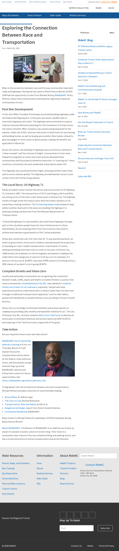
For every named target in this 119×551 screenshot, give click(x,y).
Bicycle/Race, (11, 397)
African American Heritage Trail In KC (96, 160)
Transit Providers (20, 2)
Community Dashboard (16, 411)
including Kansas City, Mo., (34, 283)
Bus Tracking (6, 2)
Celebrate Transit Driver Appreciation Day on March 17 (96, 63)
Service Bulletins (79, 8)
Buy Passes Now (9, 473)
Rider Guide (55, 15)
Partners (64, 473)
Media (90, 545)
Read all (82, 168)
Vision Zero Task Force (49, 315)
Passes (40, 468)
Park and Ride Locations (37, 2)
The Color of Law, (13, 400)
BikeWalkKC (60, 95)
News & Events (67, 483)
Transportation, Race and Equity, (20, 404)
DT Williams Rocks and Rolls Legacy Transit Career (95, 50)
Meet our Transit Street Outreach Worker (94, 135)
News (98, 8)
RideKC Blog (85, 40)
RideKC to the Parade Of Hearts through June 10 (97, 103)
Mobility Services (78, 15)
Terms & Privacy (106, 545)
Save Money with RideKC (89, 114)
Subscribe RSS (84, 176)
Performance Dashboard (16, 21)
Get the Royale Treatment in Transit (95, 124)
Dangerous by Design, (15, 407)
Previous (84, 32)
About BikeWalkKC (11, 428)
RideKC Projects (68, 463)
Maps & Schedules (10, 15)
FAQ (39, 483)
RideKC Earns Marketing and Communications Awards (91, 90)
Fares (39, 463)
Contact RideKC (94, 464)
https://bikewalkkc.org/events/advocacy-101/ (24, 380)
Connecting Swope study (47, 204)
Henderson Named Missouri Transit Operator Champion (95, 76)
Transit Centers (54, 2)
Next (112, 32)
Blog (111, 8)
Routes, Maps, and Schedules (16, 463)
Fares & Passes (35, 15)
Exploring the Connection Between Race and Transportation (95, 149)
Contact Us (76, 545)
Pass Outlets (67, 2)
